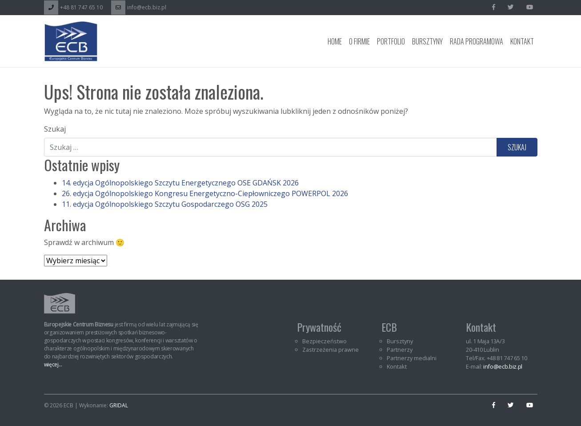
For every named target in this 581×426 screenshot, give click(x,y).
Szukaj (55, 129)
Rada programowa (476, 41)
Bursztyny (427, 41)
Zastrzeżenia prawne (330, 350)
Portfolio (391, 41)
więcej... (53, 364)
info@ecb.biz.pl (138, 7)
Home (335, 41)
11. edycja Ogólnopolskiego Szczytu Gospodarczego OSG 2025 (165, 204)
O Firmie (359, 41)
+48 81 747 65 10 (73, 7)
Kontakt (522, 41)
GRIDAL (118, 405)
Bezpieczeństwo (324, 341)
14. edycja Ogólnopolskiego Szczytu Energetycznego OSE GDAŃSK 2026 (180, 183)
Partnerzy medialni (412, 358)
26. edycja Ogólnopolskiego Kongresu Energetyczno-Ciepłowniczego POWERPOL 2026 (205, 193)
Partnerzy (400, 350)
